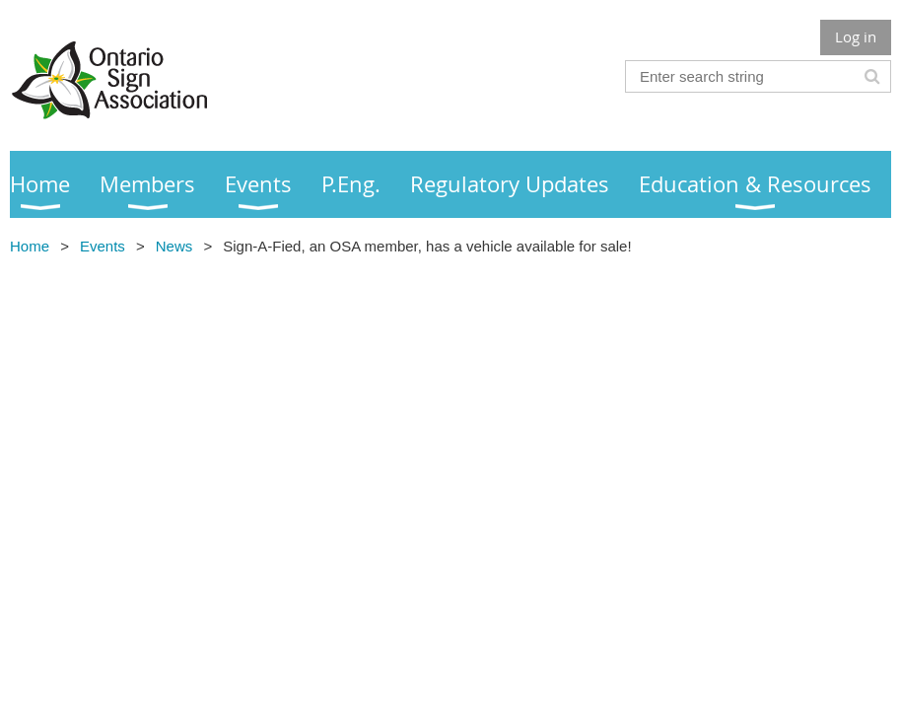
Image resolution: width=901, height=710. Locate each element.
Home (29, 246)
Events (102, 246)
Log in (855, 36)
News (174, 246)
